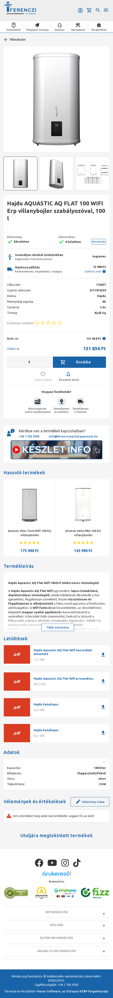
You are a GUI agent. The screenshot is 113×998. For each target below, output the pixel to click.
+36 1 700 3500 (29, 436)
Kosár (89, 10)
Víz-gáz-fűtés (99, 29)
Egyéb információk (56, 937)
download (103, 655)
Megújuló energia (37, 29)
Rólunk (56, 924)
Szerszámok (78, 29)
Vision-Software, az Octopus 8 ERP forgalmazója (72, 991)
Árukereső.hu (56, 881)
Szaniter (60, 29)
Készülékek (14, 29)
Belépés (80, 10)
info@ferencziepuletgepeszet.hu (73, 436)
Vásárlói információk (56, 951)
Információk (56, 912)
